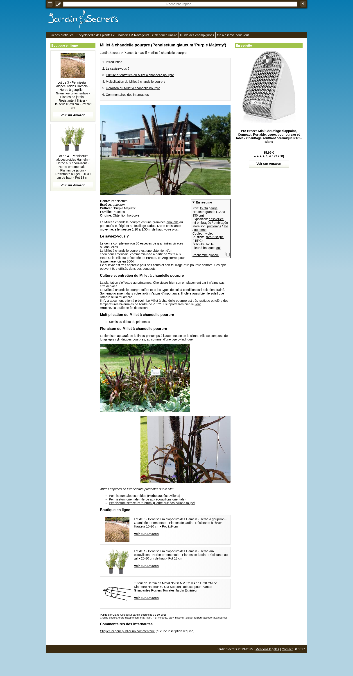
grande (210, 212)
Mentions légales (267, 649)
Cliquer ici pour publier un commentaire (127, 631)
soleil (214, 293)
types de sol (170, 290)
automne (200, 230)
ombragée (221, 222)
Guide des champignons (197, 35)
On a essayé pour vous (233, 35)
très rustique (215, 237)
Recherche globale (205, 255)
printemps (214, 226)
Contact (287, 649)
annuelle (173, 222)
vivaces (178, 243)
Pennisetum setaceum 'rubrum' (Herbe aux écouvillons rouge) (152, 503)
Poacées (119, 212)
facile (210, 244)
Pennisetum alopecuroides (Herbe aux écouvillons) (144, 496)
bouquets (149, 268)
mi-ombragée (201, 222)
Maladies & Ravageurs (133, 35)
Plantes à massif (135, 53)
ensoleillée (216, 219)
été (226, 226)
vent (198, 304)
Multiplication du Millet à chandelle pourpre (135, 81)
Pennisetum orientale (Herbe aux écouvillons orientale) (147, 499)
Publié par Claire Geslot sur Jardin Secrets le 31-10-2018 (133, 614)
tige (174, 339)
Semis (113, 322)
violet (209, 233)
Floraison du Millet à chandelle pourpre (133, 88)
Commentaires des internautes (127, 94)
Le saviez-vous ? (117, 68)
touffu (204, 208)
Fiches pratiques (62, 35)
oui (218, 248)
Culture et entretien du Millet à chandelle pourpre (140, 75)
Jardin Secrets (110, 53)
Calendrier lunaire (164, 35)
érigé (213, 208)
